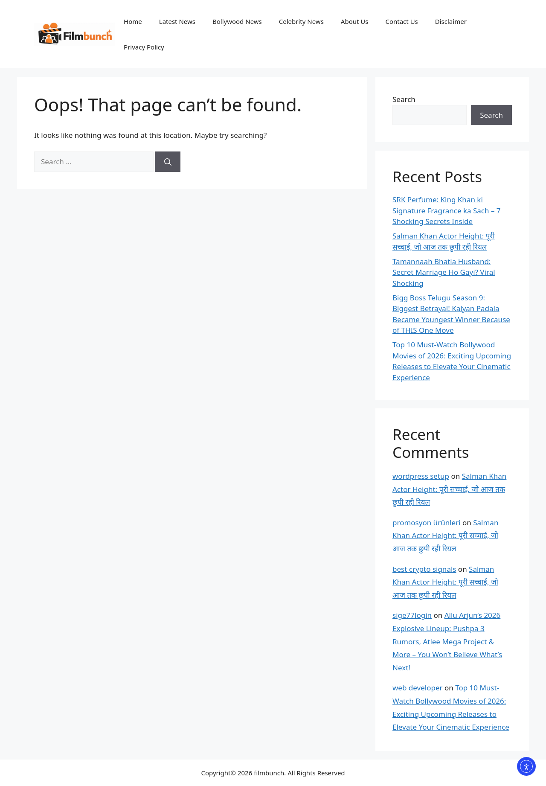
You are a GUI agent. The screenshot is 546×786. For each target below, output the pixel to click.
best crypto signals (424, 569)
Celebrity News (301, 21)
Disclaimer (451, 21)
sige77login (412, 615)
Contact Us (401, 21)
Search (403, 99)
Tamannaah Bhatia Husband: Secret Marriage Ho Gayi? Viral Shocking (443, 272)
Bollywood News (237, 21)
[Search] (167, 161)
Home (133, 21)
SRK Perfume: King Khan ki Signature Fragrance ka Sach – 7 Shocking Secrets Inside (446, 210)
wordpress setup (420, 476)
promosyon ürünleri (426, 522)
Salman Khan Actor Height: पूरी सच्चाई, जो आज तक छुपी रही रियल (449, 489)
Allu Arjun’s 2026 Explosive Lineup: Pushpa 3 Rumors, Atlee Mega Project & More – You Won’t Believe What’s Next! (447, 641)
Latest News (177, 21)
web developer (417, 688)
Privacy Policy (144, 47)
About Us (355, 21)
